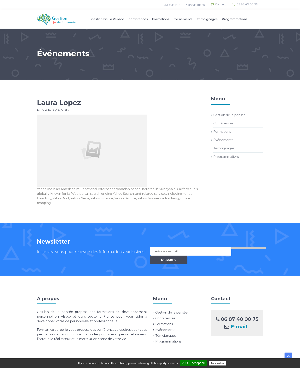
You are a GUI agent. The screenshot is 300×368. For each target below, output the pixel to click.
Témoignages (207, 19)
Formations (160, 19)
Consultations (195, 5)
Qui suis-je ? (172, 5)
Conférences (138, 19)
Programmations (234, 19)
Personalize (217, 363)
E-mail (239, 319)
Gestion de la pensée (107, 19)
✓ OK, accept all (193, 363)
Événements (183, 19)
